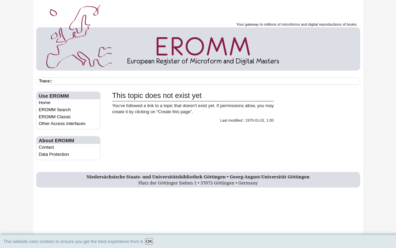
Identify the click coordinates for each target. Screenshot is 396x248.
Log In (198, 193)
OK (149, 241)
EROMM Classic (55, 116)
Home (45, 102)
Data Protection (54, 154)
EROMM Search (55, 109)
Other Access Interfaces (62, 123)
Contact (46, 147)
